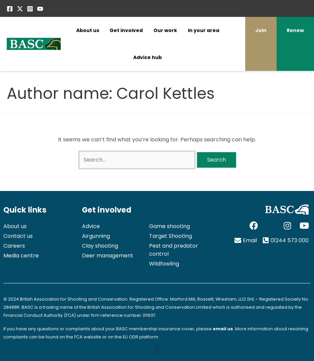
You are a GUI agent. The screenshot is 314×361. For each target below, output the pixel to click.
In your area (203, 30)
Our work (165, 30)
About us (87, 30)
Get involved (126, 30)
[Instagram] (30, 9)
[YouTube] (40, 9)
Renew (295, 30)
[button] (157, 348)
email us (223, 329)
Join (260, 30)
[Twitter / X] (20, 9)
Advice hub (147, 57)
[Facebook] (10, 9)
